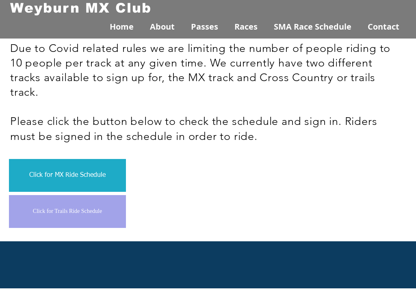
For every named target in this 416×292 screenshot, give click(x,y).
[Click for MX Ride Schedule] (67, 175)
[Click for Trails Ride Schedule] (67, 211)
